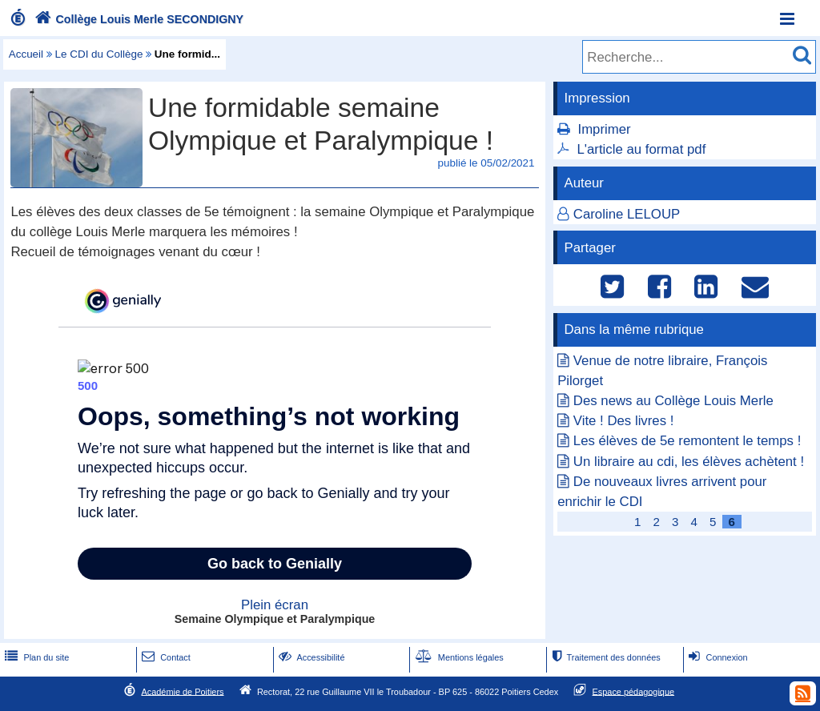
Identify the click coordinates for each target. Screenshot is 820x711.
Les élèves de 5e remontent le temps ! (687, 440)
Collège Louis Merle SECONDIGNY (137, 19)
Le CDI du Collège (99, 54)
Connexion (716, 657)
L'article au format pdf (641, 149)
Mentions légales (458, 657)
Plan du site (35, 657)
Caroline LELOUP (626, 214)
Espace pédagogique (634, 691)
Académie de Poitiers (182, 691)
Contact (165, 657)
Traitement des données (604, 657)
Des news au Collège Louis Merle (673, 400)
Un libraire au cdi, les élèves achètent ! (688, 461)
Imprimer (603, 129)
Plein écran (274, 605)
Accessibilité (310, 657)
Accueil (26, 54)
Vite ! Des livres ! (623, 420)
